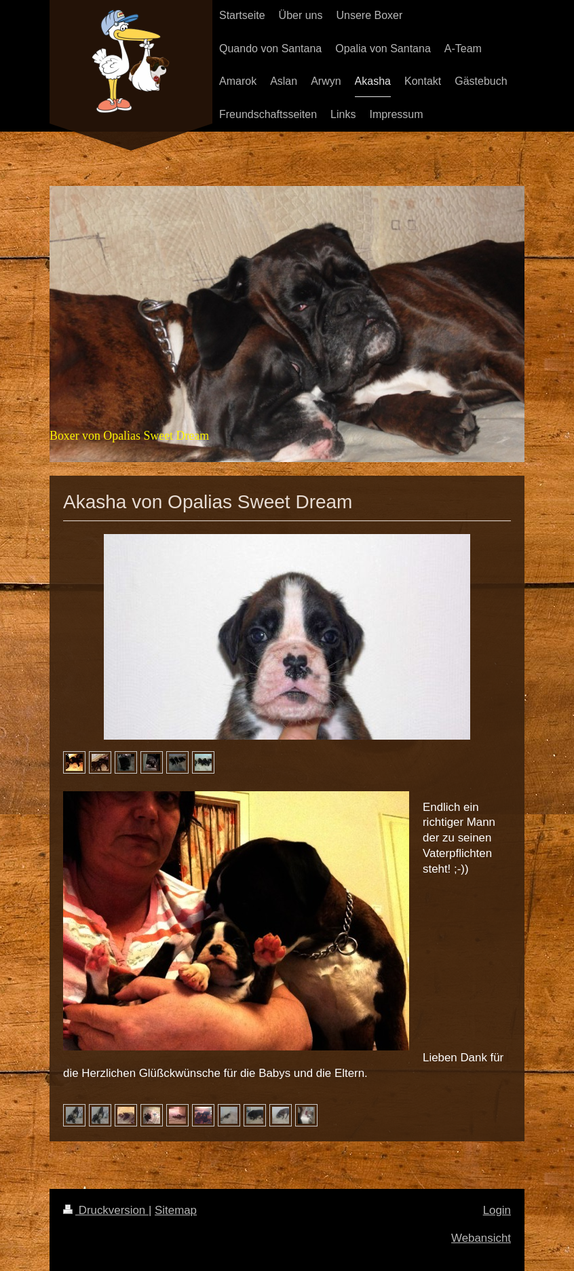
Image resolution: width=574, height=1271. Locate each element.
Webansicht (481, 1238)
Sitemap (176, 1210)
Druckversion (106, 1210)
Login (497, 1210)
